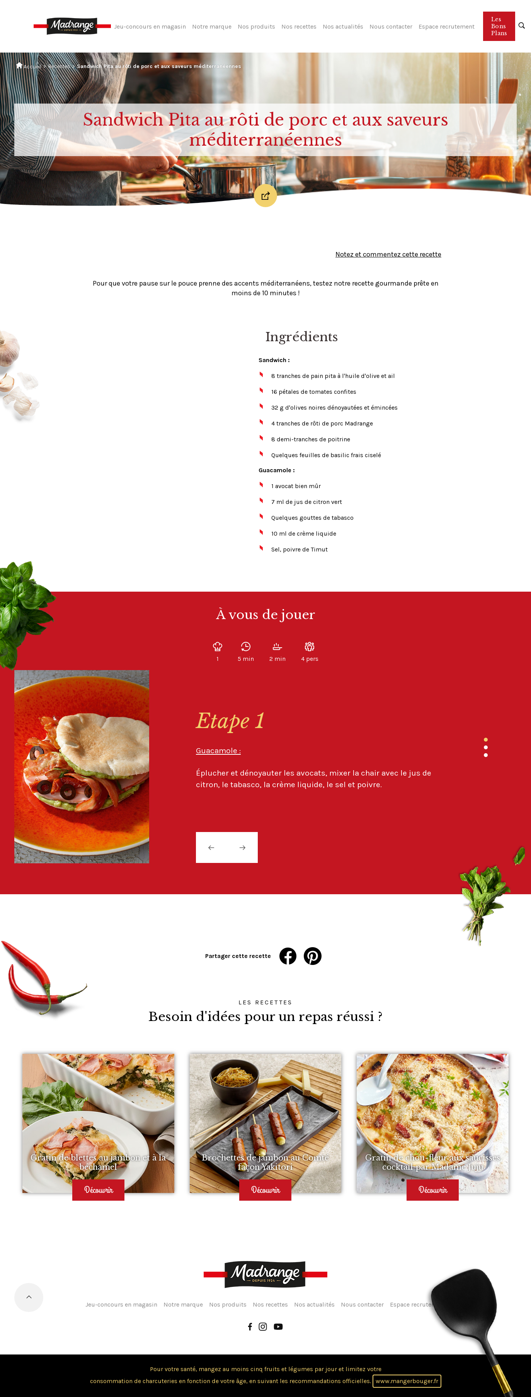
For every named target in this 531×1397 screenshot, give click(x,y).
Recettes (59, 66)
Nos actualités (343, 26)
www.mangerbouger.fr (407, 1381)
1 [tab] (486, 740)
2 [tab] (486, 747)
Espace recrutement (447, 26)
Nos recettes (299, 26)
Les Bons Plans (499, 26)
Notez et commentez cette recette (388, 254)
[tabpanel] (315, 750)
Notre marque (211, 26)
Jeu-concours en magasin (150, 26)
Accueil (28, 66)
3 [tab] (486, 755)
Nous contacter (390, 26)
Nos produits (256, 26)
